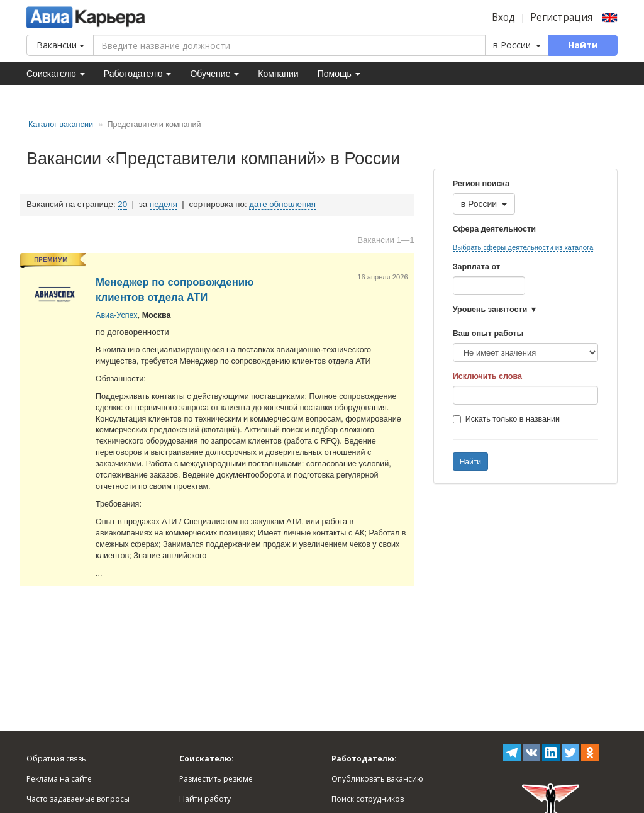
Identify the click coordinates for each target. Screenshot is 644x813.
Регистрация (561, 17)
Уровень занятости (490, 309)
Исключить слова (487, 376)
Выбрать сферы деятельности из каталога (523, 247)
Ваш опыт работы (488, 333)
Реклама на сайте (59, 778)
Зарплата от (476, 266)
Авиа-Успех (117, 315)
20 (122, 204)
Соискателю (55, 74)
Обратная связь (56, 758)
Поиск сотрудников (367, 798)
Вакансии (60, 45)
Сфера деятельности (494, 229)
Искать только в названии (506, 419)
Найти (470, 461)
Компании (278, 74)
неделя (163, 204)
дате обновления (282, 204)
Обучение (214, 74)
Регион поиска (481, 183)
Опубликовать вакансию (377, 778)
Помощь (339, 74)
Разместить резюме (216, 778)
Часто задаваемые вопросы (78, 798)
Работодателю (138, 74)
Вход (503, 17)
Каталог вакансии (60, 124)
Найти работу (205, 798)
